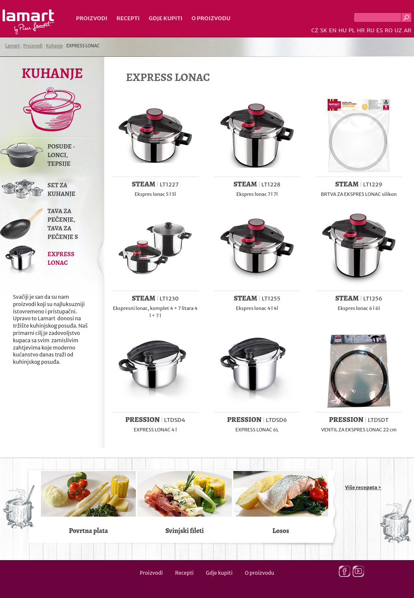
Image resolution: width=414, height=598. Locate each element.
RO (388, 30)
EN (333, 30)
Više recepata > (363, 487)
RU (370, 30)
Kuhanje (54, 46)
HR (360, 30)
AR (407, 30)
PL (351, 30)
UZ (398, 30)
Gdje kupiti (165, 18)
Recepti (128, 18)
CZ (314, 30)
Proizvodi (91, 18)
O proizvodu (210, 18)
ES (379, 30)
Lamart (28, 22)
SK (323, 30)
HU (343, 30)
